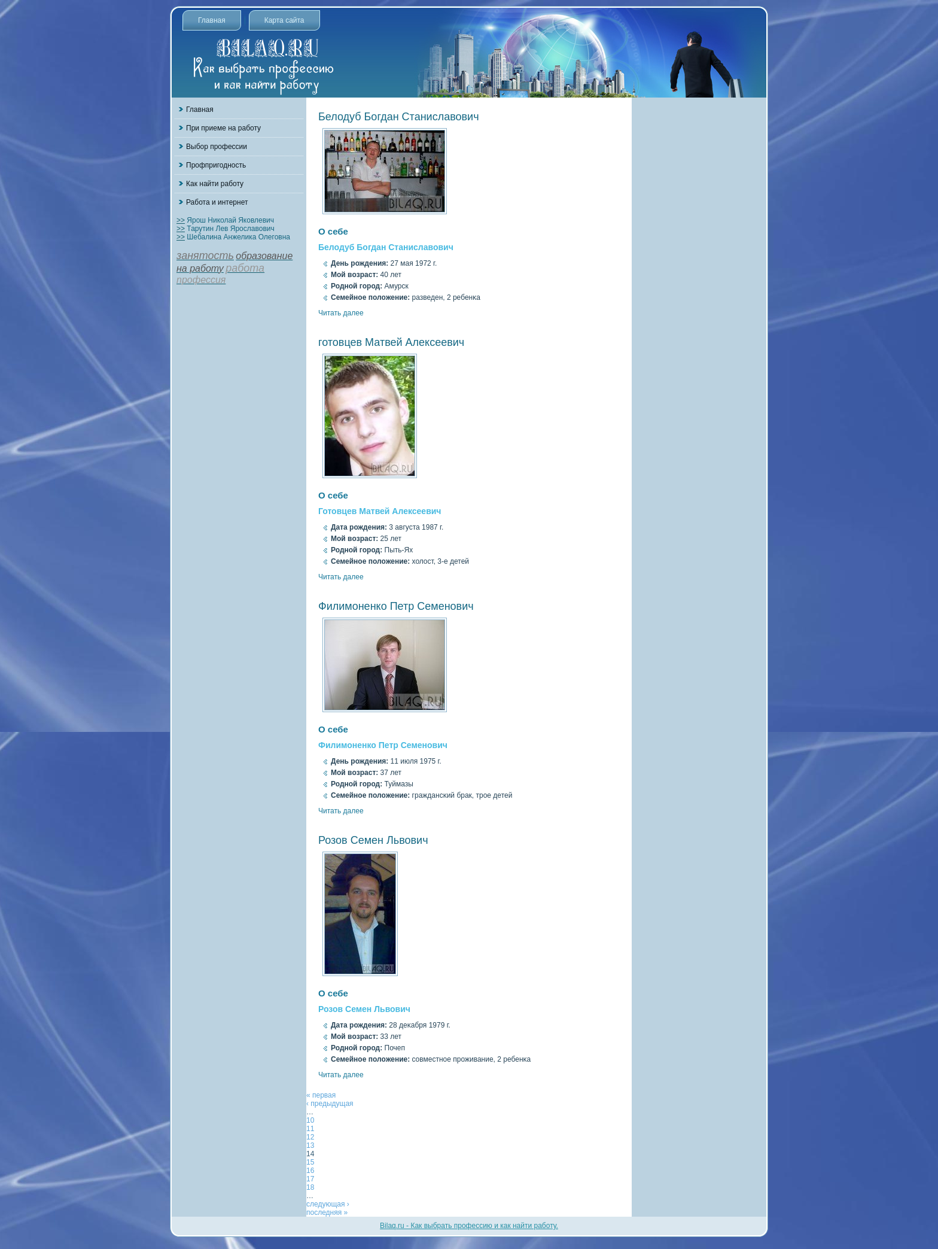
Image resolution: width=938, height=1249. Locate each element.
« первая (321, 1095)
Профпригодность (216, 165)
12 (310, 1137)
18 (310, 1187)
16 (310, 1170)
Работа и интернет (217, 202)
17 (310, 1179)
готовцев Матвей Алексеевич (391, 342)
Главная (212, 20)
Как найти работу (214, 184)
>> (180, 220)
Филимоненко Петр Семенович (396, 606)
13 (310, 1145)
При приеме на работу (223, 128)
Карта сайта (284, 20)
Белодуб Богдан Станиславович (398, 117)
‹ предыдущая (330, 1103)
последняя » (327, 1212)
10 (310, 1120)
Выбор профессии (216, 146)
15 (310, 1162)
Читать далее (341, 313)
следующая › (327, 1204)
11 (310, 1129)
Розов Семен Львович (373, 840)
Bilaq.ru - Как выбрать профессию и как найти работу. (469, 1225)
